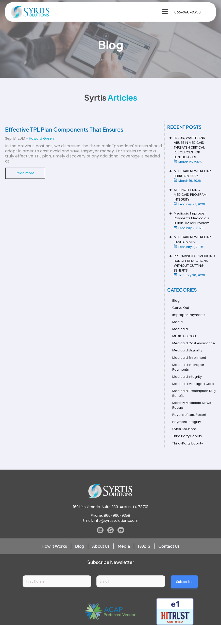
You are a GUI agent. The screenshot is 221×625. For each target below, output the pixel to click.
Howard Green (41, 138)
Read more (25, 173)
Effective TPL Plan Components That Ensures (64, 129)
